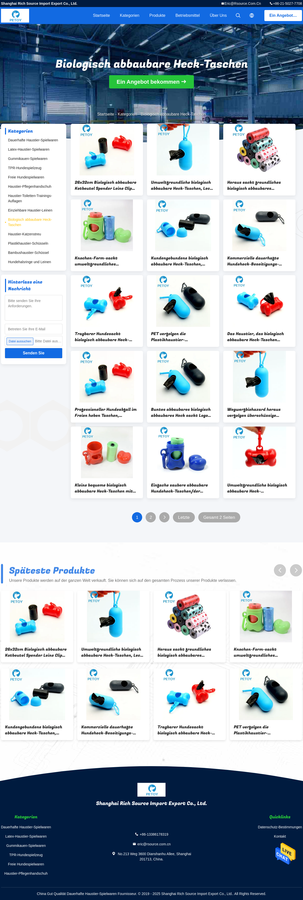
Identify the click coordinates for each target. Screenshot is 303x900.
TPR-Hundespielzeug (24, 168)
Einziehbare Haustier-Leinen (30, 210)
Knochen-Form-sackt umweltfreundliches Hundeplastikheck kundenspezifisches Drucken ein (103, 261)
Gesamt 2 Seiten (219, 517)
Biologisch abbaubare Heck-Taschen (30, 222)
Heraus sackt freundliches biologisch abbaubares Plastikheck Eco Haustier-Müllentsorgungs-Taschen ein (256, 185)
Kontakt (280, 836)
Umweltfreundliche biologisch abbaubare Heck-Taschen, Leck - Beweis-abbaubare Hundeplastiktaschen (183, 185)
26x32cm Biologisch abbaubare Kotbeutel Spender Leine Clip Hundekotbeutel (105, 185)
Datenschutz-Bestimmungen (280, 827)
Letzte (184, 517)
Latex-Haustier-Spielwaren (28, 149)
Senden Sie (33, 353)
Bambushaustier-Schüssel (28, 253)
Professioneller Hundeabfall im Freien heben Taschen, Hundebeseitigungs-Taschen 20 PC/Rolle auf (106, 413)
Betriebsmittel (188, 15)
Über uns (218, 15)
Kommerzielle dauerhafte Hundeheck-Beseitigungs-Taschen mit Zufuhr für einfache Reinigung (253, 261)
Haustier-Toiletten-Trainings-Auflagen (30, 198)
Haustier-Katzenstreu (24, 234)
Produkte (157, 15)
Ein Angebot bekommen (285, 15)
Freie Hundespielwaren (26, 177)
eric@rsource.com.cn (242, 4)
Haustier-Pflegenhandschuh (29, 186)
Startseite (101, 15)
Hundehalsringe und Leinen (29, 262)
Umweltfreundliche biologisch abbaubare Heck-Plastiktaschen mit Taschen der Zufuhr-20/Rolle (257, 488)
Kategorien (129, 15)
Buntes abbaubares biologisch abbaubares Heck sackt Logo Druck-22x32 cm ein (181, 413)
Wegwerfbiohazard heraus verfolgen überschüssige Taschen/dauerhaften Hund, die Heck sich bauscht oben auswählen (259, 413)
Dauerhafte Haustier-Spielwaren (33, 140)
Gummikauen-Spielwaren (27, 159)
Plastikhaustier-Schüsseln (28, 243)
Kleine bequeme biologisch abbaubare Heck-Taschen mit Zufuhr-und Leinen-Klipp (104, 488)
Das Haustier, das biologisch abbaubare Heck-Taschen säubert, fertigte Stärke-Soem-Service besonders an (259, 337)
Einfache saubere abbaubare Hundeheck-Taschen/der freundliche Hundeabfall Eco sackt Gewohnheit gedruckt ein (182, 488)
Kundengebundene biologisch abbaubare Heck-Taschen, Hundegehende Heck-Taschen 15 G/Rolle (182, 261)
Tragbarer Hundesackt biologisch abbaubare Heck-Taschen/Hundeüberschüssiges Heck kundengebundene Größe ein (106, 337)
